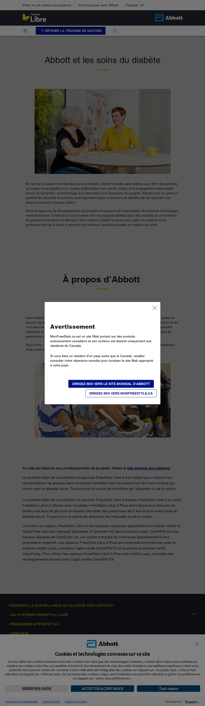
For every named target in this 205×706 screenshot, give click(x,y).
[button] (121, 393)
